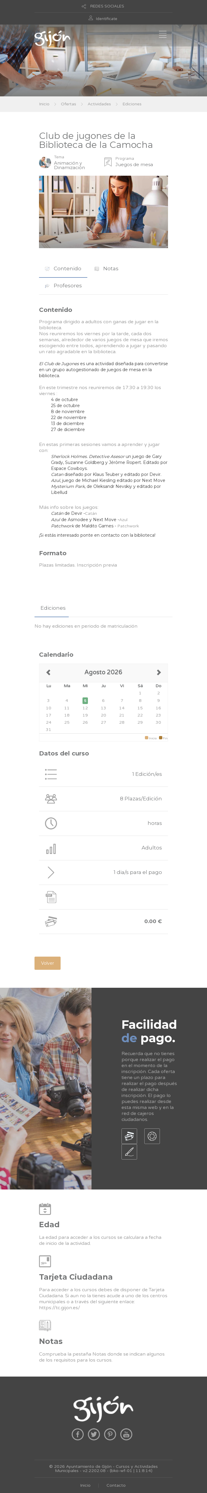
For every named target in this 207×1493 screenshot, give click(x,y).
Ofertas (68, 104)
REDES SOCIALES (107, 6)
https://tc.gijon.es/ (59, 1308)
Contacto (116, 1485)
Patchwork (128, 526)
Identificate (106, 18)
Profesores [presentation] (63, 286)
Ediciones (132, 104)
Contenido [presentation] (63, 268)
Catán (91, 513)
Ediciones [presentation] (53, 608)
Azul (123, 519)
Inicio (44, 104)
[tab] (63, 268)
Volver (47, 963)
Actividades (99, 104)
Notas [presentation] (106, 268)
